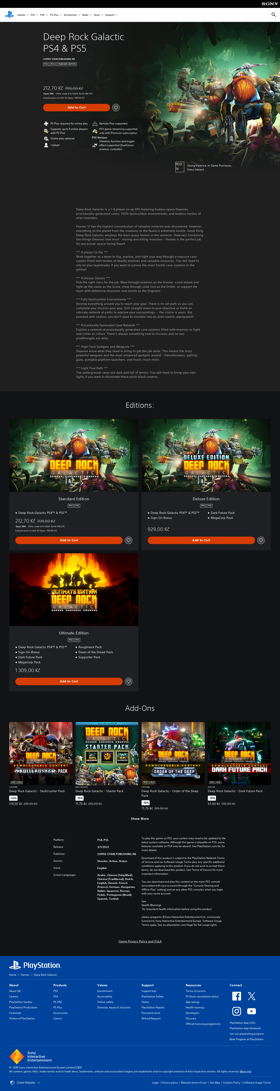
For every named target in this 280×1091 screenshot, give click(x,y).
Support (109, 15)
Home (12, 975)
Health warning (195, 1007)
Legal (155, 1082)
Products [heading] (60, 985)
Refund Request (151, 1018)
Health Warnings (151, 905)
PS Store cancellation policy (202, 996)
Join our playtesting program (247, 1034)
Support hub (149, 991)
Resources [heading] (193, 985)
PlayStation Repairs (153, 1007)
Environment (104, 991)
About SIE (15, 991)
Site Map (215, 1082)
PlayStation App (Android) (245, 1028)
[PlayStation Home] (9, 15)
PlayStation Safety (152, 996)
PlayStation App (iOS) (242, 1023)
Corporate (15, 1013)
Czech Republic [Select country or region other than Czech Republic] (25, 1083)
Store (97, 15)
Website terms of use (193, 1082)
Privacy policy (170, 1082)
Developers (192, 1013)
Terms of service (196, 991)
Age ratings (193, 1002)
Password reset (151, 1013)
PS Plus (54, 15)
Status (145, 1002)
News (85, 15)
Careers (13, 996)
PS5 (33, 15)
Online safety (105, 1002)
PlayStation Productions (23, 1007)
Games (21, 15)
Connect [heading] (236, 985)
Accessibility (104, 996)
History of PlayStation (22, 1018)
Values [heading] (102, 985)
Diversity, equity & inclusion (113, 1007)
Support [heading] (148, 985)
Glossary (191, 1018)
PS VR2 (57, 1002)
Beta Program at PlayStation (246, 1039)
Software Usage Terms (257, 1082)
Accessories (70, 15)
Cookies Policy (231, 1082)
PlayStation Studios (20, 1002)
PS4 (42, 15)
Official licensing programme (203, 1024)
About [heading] (13, 985)
